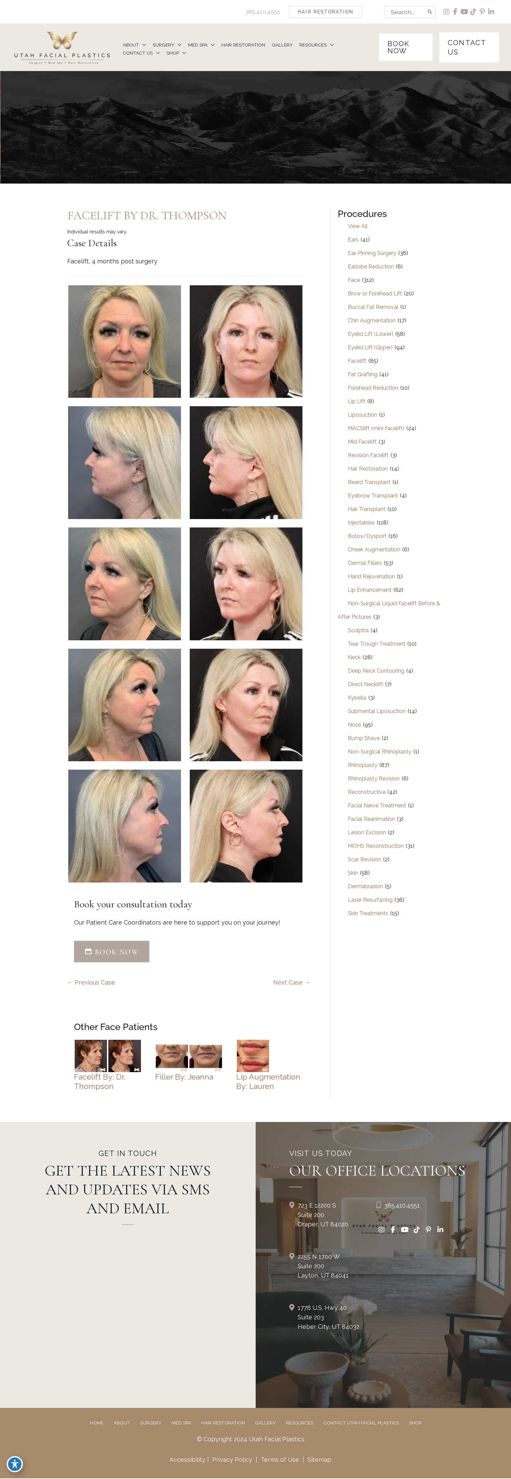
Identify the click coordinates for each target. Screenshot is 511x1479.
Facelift (357, 361)
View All (358, 226)
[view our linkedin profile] (491, 12)
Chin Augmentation (372, 321)
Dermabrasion (365, 886)
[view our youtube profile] (464, 12)
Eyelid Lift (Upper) (370, 348)
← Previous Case (91, 983)
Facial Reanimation (371, 819)
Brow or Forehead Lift (375, 294)
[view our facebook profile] (455, 12)
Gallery (265, 1423)
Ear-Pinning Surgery (372, 253)
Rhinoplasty (362, 765)
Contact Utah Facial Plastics (361, 1423)
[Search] (429, 12)
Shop (415, 1423)
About (122, 1423)
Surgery (150, 1423)
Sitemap (319, 1460)
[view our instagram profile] (445, 12)
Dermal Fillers (365, 563)
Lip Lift (356, 401)
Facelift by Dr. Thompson (147, 215)
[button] (324, 12)
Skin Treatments (368, 913)
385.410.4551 (261, 11)
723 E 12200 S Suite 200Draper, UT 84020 (323, 1215)
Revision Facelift (368, 455)
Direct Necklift (365, 684)
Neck (354, 657)
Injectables (361, 523)
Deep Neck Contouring (376, 671)
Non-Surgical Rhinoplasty (379, 752)
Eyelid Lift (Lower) (370, 334)
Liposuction (362, 415)
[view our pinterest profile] (482, 12)
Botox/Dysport (367, 536)
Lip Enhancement (370, 590)
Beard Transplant (369, 482)
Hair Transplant (367, 509)
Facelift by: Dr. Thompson (100, 1081)
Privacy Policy (232, 1460)
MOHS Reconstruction (376, 846)
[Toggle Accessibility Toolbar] (15, 1464)
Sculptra (358, 631)
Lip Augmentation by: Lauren (269, 1081)
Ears (353, 240)
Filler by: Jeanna (184, 1077)
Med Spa (181, 1423)
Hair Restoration (368, 469)
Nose (354, 725)
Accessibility (187, 1460)
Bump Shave (364, 738)
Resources (299, 1423)
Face (354, 280)
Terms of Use (280, 1460)
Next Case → (292, 983)
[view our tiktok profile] (473, 12)
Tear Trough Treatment (376, 644)
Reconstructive (367, 792)
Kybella (357, 698)
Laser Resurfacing (370, 900)
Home (97, 1423)
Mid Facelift (362, 442)
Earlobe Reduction (371, 267)
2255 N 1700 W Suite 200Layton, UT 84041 (323, 1266)
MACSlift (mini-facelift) (376, 428)
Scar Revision (364, 860)
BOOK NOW (112, 952)
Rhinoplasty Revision (374, 779)
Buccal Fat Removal (373, 307)
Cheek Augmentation (374, 550)
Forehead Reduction (373, 388)
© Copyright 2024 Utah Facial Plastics (250, 1439)
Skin (353, 873)
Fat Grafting (362, 375)
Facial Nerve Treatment (377, 806)
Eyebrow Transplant (373, 496)
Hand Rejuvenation (371, 577)
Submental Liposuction (377, 711)
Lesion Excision (367, 833)
